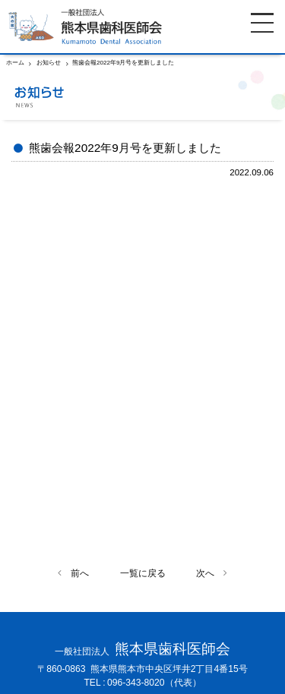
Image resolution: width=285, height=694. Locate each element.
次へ (205, 573)
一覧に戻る (143, 573)
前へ (80, 573)
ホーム (15, 62)
